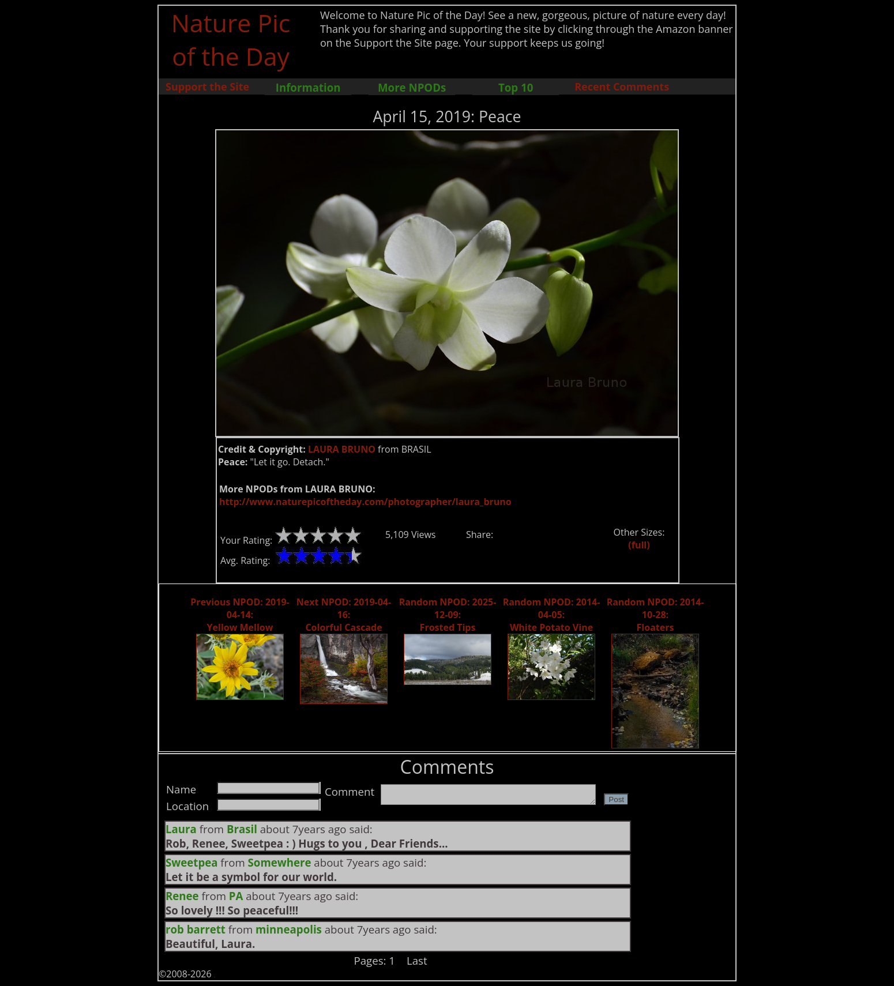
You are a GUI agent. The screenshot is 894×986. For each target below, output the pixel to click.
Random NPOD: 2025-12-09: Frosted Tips (448, 615)
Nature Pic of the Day (231, 39)
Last (417, 960)
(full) (638, 545)
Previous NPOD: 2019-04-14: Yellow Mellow (239, 615)
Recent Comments (621, 86)
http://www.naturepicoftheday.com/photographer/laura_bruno (365, 501)
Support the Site (207, 86)
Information (308, 87)
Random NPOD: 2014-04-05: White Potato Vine (551, 615)
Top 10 (515, 87)
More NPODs (412, 87)
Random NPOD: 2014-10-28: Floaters (655, 615)
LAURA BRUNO (341, 449)
